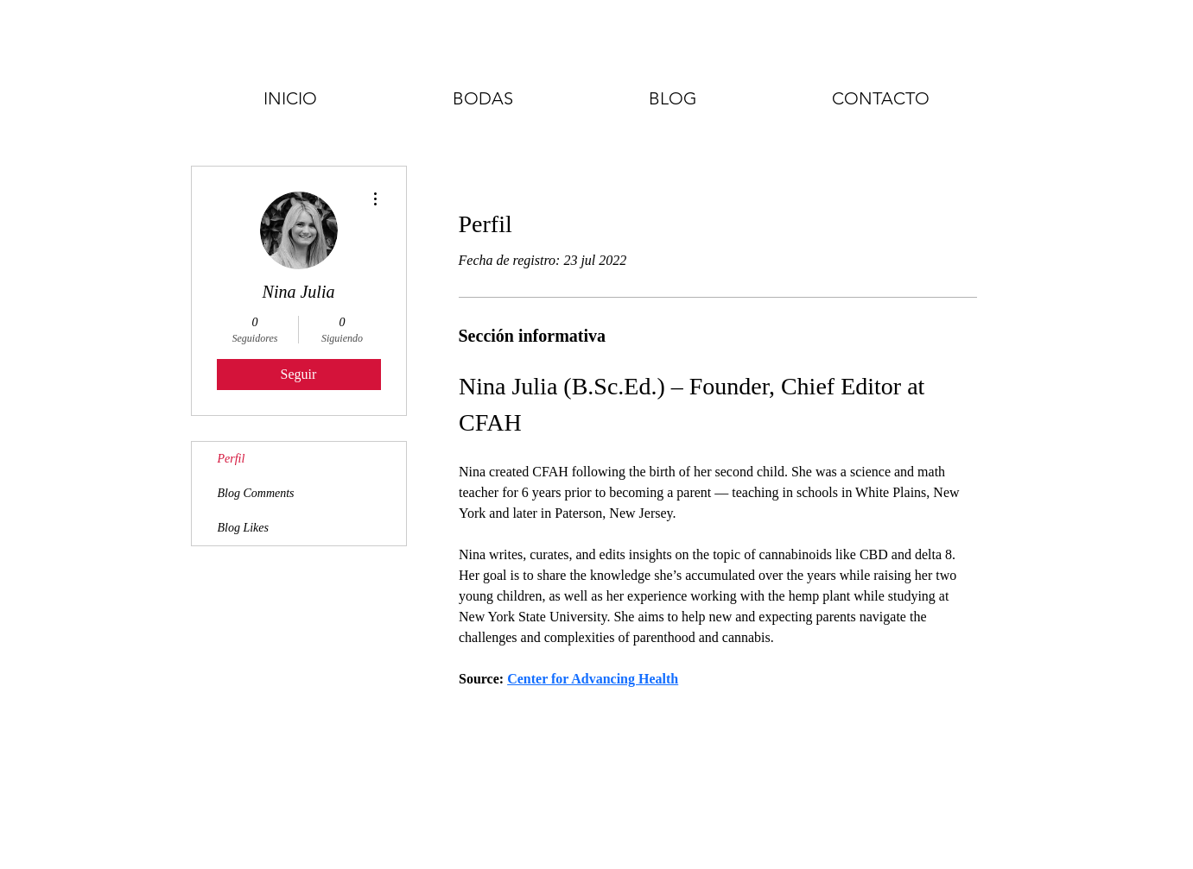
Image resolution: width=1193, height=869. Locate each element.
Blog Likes (244, 527)
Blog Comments (256, 493)
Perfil (231, 458)
